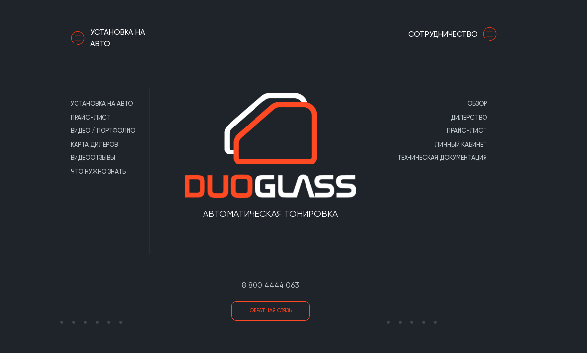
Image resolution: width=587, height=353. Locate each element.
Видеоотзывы (93, 157)
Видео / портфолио (103, 130)
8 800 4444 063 (270, 285)
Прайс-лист (91, 117)
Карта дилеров (94, 144)
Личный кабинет (461, 144)
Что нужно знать (98, 171)
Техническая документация (442, 157)
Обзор (477, 103)
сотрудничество (455, 34)
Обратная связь (271, 310)
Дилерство (469, 117)
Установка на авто (108, 38)
